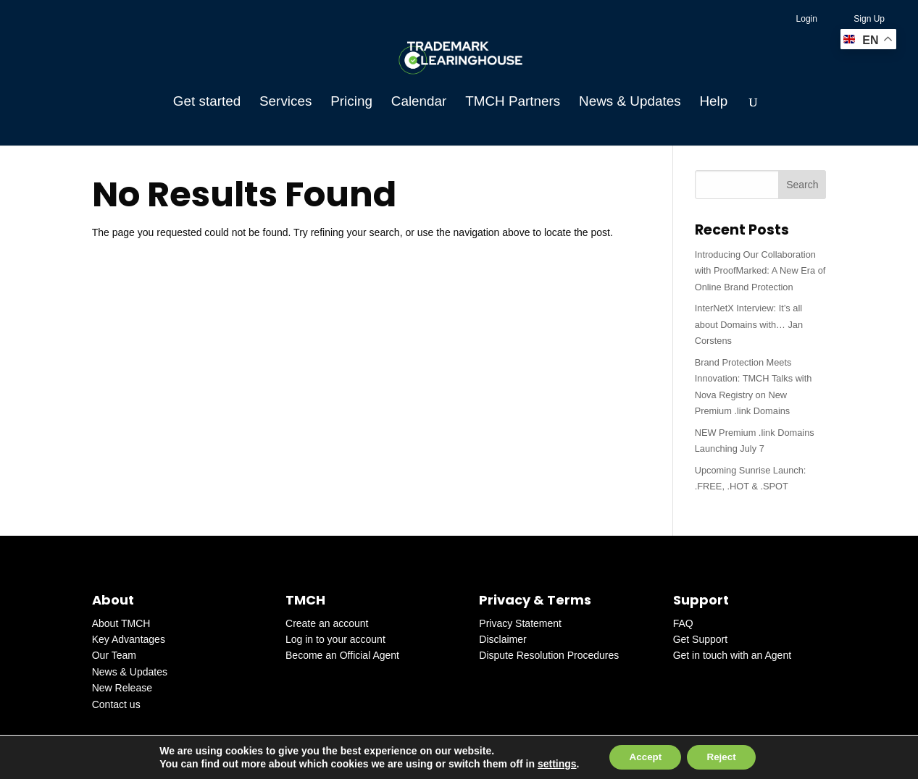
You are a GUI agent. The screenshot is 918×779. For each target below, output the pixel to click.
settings (551, 763)
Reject (724, 756)
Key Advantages (128, 639)
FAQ (683, 623)
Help (713, 102)
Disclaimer (502, 639)
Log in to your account (335, 639)
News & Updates (629, 102)
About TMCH (121, 623)
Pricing (351, 102)
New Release (122, 688)
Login (806, 19)
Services (285, 102)
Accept (643, 756)
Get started (207, 102)
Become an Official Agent (342, 655)
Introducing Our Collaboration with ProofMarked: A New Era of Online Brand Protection (760, 270)
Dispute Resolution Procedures (549, 655)
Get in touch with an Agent (732, 655)
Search (802, 184)
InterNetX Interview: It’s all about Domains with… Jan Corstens (749, 324)
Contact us (116, 704)
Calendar (419, 102)
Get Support (700, 639)
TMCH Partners (512, 102)
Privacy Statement (520, 623)
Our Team (114, 655)
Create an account (326, 623)
